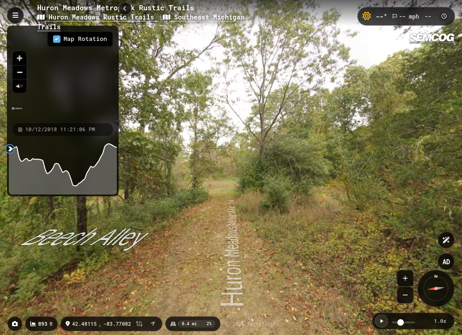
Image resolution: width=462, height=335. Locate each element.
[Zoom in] (20, 58)
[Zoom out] (20, 72)
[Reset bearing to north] (20, 86)
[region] (63, 74)
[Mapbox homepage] (17, 112)
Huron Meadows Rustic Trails (97, 17)
